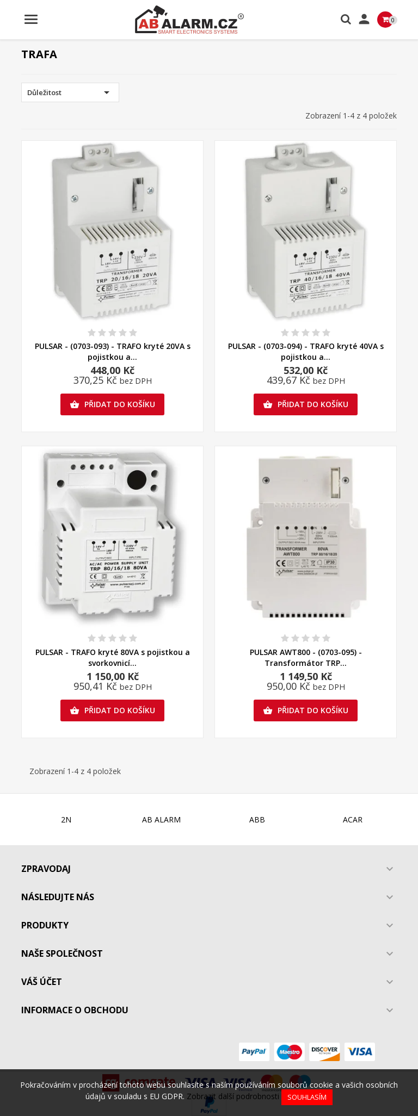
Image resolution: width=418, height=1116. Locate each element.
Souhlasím (307, 1097)
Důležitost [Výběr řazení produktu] (70, 92)
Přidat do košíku (112, 404)
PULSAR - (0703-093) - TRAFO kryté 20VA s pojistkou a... (112, 351)
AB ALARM (161, 819)
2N (66, 819)
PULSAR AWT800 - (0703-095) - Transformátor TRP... (306, 657)
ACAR (352, 819)
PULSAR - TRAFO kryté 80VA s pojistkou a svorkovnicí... (112, 657)
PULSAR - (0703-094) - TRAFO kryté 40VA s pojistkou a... (306, 351)
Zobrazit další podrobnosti (233, 1096)
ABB (257, 819)
